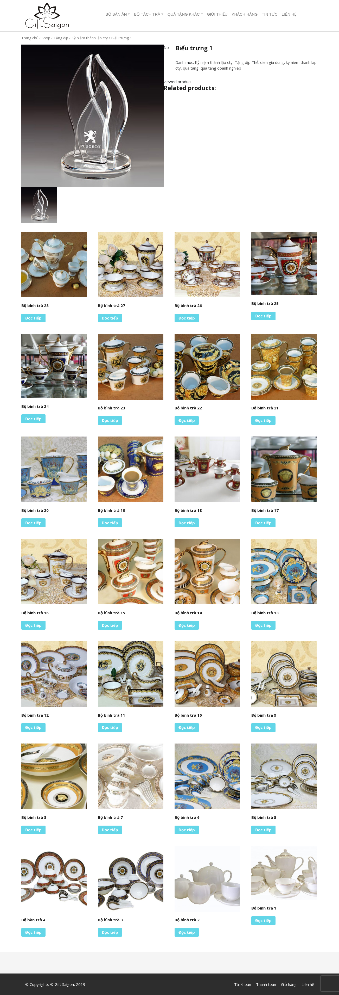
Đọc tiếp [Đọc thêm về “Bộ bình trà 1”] (263, 920)
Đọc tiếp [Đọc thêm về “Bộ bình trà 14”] (186, 625)
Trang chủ (29, 37)
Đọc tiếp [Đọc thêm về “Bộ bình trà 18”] (186, 522)
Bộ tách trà (147, 14)
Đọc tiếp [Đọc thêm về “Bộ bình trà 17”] (263, 522)
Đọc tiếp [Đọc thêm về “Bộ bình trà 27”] (110, 318)
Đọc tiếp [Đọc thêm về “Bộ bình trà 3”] (110, 932)
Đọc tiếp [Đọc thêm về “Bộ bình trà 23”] (110, 420)
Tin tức (269, 14)
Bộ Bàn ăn (116, 14)
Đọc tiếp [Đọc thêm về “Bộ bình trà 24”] (33, 418)
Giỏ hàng (289, 984)
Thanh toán (266, 984)
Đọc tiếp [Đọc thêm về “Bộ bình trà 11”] (110, 727)
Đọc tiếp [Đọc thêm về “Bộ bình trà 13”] (263, 625)
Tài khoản (242, 984)
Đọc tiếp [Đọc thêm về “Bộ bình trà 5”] (263, 829)
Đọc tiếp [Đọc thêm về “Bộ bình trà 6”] (186, 829)
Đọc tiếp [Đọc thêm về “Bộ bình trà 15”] (110, 625)
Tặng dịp (61, 37)
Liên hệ (289, 14)
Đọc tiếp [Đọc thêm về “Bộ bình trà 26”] (186, 318)
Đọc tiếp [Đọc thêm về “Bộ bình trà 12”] (33, 727)
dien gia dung (272, 62)
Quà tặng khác (184, 14)
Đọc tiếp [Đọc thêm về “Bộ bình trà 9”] (263, 727)
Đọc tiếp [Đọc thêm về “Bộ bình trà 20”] (33, 522)
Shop (46, 37)
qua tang (191, 68)
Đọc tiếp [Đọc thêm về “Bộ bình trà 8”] (33, 829)
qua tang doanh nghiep (221, 68)
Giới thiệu (217, 14)
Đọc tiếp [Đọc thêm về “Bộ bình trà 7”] (110, 829)
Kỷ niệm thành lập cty (90, 37)
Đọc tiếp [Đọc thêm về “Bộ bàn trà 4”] (33, 932)
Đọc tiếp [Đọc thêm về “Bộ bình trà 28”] (33, 318)
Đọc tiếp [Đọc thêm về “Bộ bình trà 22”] (186, 420)
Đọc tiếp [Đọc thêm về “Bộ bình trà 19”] (110, 522)
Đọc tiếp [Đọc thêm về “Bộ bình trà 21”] (263, 420)
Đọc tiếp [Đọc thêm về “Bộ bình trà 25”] (263, 315)
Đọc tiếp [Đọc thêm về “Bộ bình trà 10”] (186, 727)
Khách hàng (245, 14)
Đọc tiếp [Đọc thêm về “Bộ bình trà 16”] (33, 625)
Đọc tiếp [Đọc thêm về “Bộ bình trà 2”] (186, 932)
